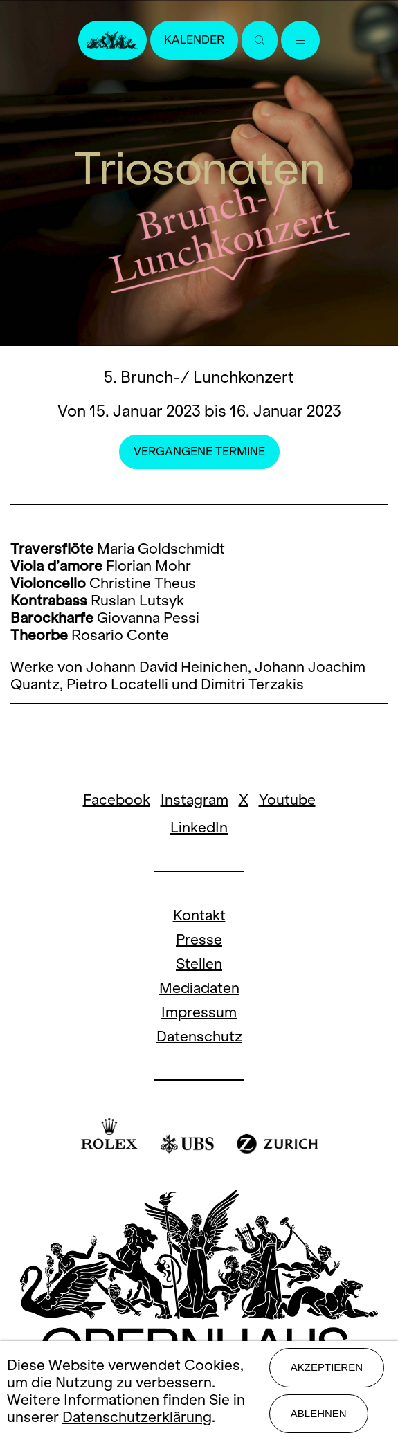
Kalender (194, 39)
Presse (199, 939)
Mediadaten (199, 988)
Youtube (287, 800)
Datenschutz (199, 1036)
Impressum (199, 1012)
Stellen (199, 964)
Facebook (116, 800)
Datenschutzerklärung (137, 1417)
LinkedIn (199, 827)
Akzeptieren (327, 1367)
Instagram (194, 800)
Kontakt (199, 915)
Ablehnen (319, 1413)
